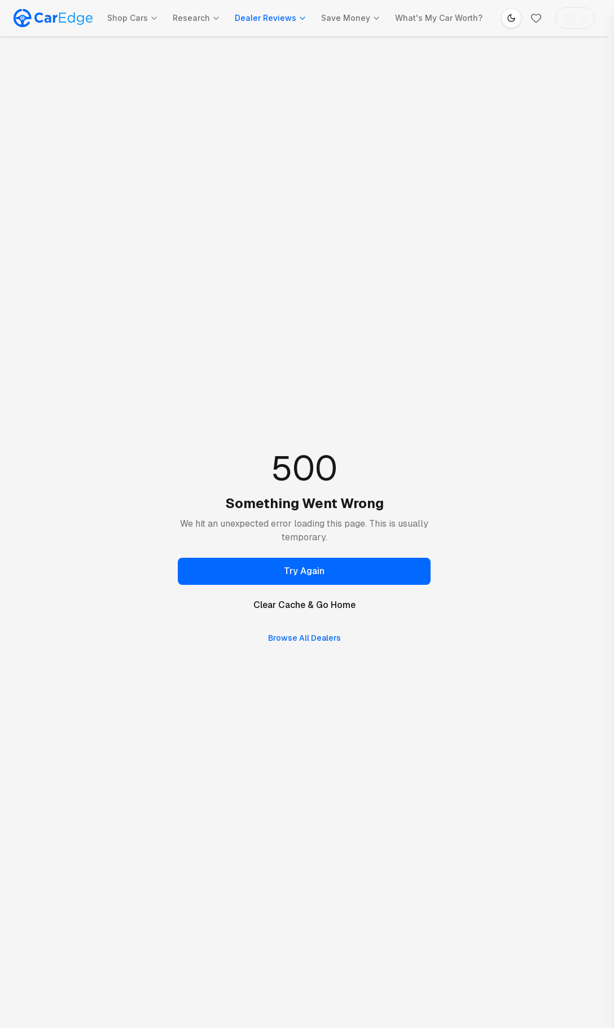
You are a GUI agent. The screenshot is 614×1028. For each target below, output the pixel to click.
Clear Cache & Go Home (304, 605)
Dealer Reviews (270, 18)
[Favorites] (536, 18)
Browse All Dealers (304, 638)
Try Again (304, 571)
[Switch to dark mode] (511, 18)
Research (196, 18)
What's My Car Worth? (439, 18)
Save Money (350, 18)
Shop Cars (132, 18)
